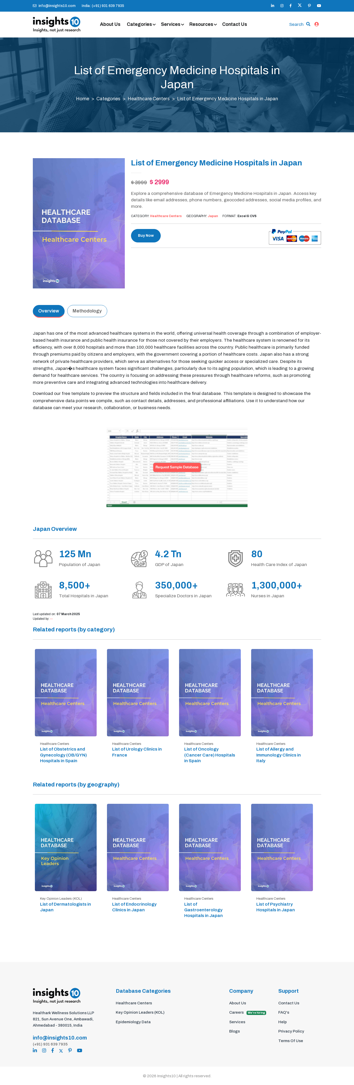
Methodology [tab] (87, 311)
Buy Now (146, 236)
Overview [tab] (48, 311)
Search (296, 24)
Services (170, 24)
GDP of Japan (169, 564)
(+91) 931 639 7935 (50, 1044)
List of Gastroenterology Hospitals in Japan (203, 910)
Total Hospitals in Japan (83, 595)
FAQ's (283, 1013)
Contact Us (234, 24)
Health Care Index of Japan (279, 564)
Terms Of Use (290, 1041)
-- (51, 619)
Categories (139, 24)
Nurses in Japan (267, 595)
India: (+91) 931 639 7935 (103, 6)
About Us (110, 24)
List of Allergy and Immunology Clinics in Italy (278, 755)
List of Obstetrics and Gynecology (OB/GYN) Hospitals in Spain (63, 755)
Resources (201, 24)
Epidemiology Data (133, 1022)
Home (82, 99)
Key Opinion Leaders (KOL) (140, 1013)
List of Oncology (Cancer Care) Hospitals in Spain (209, 755)
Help (282, 1022)
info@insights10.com (54, 6)
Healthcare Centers (149, 99)
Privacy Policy (291, 1031)
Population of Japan (79, 564)
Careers (247, 1013)
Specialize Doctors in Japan (183, 595)
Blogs (234, 1031)
